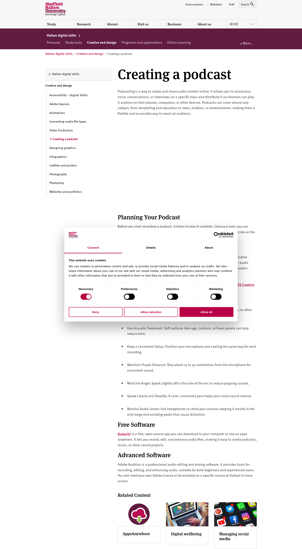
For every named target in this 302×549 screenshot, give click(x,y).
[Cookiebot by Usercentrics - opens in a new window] (216, 235)
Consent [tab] (93, 247)
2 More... (246, 43)
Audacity (124, 433)
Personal (53, 42)
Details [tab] (151, 247)
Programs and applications (142, 42)
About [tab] (209, 247)
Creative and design (102, 42)
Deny (95, 312)
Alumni (112, 24)
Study (51, 24)
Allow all (206, 312)
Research (84, 24)
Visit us (143, 24)
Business (174, 24)
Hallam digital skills (64, 35)
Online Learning (179, 42)
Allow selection (150, 312)
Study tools (73, 42)
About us (204, 24)
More (241, 24)
